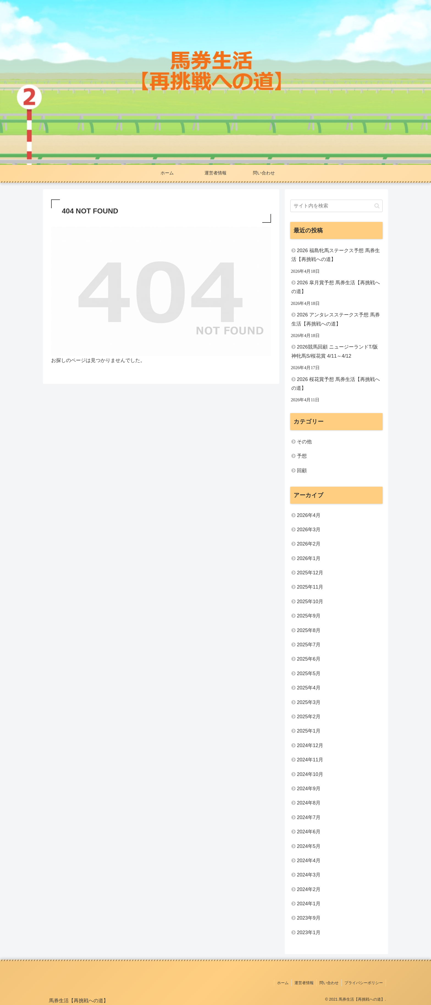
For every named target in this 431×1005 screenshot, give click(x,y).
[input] (336, 206)
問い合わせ (329, 983)
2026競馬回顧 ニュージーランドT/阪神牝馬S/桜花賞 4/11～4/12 (334, 351)
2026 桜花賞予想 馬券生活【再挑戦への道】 (335, 384)
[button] (377, 206)
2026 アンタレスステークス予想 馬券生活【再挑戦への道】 (335, 319)
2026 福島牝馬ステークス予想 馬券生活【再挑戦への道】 (335, 255)
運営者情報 (304, 983)
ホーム (283, 983)
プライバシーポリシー (363, 983)
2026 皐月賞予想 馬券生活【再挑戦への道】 (335, 287)
